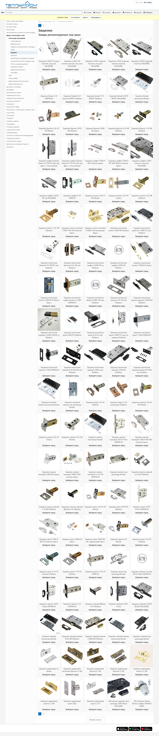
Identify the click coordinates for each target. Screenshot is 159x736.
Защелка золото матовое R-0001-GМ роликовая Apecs (95, 230)
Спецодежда (11, 124)
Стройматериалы (12, 132)
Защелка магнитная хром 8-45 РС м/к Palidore (95, 335)
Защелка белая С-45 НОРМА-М (48, 97)
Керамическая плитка (13, 95)
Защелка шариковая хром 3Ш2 (72, 702)
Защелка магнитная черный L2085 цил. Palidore (95, 370)
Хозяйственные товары (14, 141)
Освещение (10, 104)
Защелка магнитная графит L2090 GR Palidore (118, 265)
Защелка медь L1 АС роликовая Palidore (118, 403)
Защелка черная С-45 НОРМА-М (72, 605)
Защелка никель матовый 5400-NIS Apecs (48, 473)
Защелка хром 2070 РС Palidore (118, 508)
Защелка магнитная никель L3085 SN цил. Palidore (95, 300)
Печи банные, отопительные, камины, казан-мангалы (22, 110)
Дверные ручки (15, 44)
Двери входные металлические (19, 81)
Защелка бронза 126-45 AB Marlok (49, 129)
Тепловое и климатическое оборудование (20, 135)
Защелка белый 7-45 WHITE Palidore (95, 97)
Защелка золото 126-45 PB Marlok (95, 196)
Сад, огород (10, 112)
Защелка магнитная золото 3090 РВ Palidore (118, 229)
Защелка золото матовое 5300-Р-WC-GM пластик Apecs (72, 230)
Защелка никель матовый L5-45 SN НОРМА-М (95, 474)
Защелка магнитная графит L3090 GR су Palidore (95, 265)
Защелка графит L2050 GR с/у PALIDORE (49, 196)
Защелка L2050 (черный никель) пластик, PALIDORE (118, 63)
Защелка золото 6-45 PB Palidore (142, 196)
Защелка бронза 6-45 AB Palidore (118, 129)
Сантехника (10, 115)
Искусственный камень (14, 92)
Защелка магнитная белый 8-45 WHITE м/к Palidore (48, 265)
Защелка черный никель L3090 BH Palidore (95, 637)
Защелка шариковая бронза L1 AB (95, 669)
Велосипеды (10, 29)
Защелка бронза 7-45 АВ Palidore (141, 129)
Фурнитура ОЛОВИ (17, 67)
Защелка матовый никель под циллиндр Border (72, 405)
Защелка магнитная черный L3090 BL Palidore (118, 370)
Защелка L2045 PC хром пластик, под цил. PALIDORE (49, 63)
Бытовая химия (11, 27)
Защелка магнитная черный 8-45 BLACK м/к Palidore (72, 370)
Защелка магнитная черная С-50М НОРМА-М (49, 368)
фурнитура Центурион (18, 70)
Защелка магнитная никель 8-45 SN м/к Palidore (118, 300)
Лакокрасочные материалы (15, 98)
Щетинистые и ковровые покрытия (18, 144)
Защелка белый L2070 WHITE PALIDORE (118, 97)
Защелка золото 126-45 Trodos (119, 196)
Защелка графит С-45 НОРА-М (72, 196)
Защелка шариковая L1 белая (49, 669)
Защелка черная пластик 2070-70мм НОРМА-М (141, 572)
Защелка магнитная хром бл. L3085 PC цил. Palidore (141, 230)
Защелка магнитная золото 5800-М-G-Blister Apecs (49, 300)
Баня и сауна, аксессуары (15, 21)
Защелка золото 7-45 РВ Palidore (49, 229)
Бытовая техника (12, 24)
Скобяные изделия (13, 121)
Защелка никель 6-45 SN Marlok (72, 438)
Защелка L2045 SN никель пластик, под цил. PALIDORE (72, 63)
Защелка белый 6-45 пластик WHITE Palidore (72, 97)
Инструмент (10, 90)
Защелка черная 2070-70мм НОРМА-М (48, 605)
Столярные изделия (13, 127)
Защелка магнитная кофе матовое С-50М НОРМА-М (72, 300)
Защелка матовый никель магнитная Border (48, 403)
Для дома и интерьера (14, 87)
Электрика (10, 147)
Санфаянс (10, 118)
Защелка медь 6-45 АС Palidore (95, 403)
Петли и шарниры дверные (19, 64)
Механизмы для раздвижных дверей (22, 58)
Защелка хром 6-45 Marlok (118, 540)
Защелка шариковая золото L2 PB (49, 702)
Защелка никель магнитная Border (95, 438)
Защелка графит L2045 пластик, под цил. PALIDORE (141, 163)
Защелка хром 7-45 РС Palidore (72, 572)
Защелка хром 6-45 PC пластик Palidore (48, 572)
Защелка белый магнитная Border (141, 97)
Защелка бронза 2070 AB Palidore (72, 129)
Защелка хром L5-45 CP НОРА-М (95, 572)
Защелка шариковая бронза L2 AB (118, 669)
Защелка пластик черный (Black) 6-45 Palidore (72, 508)
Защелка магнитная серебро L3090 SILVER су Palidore (48, 335)
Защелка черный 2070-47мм (118, 605)
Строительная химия (13, 130)
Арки (10, 75)
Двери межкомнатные (16, 84)
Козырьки (14, 55)
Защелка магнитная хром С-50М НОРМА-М (141, 333)
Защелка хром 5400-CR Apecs (72, 540)
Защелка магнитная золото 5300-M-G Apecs (142, 264)
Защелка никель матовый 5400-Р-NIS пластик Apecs (72, 474)
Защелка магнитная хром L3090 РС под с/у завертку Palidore (118, 335)
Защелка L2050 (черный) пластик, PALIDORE (141, 62)
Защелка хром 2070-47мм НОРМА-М (142, 508)
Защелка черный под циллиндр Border (142, 637)
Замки (13, 50)
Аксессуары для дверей (17, 38)
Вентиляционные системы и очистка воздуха (21, 32)
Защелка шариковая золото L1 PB (141, 669)
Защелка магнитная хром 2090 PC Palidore (72, 333)
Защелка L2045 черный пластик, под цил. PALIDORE (95, 63)
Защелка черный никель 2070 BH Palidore (72, 637)
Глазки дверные (16, 41)
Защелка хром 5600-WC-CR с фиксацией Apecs (95, 540)
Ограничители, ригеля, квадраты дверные (24, 61)
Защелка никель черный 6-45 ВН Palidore (142, 473)
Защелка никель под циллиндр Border (118, 473)
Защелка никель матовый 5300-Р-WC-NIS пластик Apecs (142, 439)
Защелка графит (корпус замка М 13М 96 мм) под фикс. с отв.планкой (48, 163)
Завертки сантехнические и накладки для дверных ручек (24, 47)
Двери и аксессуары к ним (16, 35)
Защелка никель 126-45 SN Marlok (142, 403)
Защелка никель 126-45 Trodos (49, 438)
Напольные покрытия (13, 101)
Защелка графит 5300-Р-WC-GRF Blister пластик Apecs (118, 163)
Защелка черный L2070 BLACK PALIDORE (142, 605)
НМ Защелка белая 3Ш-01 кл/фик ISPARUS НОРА (142, 703)
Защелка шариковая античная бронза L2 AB (72, 669)
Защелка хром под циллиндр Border (119, 572)
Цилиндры (14, 72)
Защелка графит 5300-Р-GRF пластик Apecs (95, 162)
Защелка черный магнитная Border (49, 637)
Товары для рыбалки (13, 138)
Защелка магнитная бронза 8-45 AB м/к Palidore (72, 265)
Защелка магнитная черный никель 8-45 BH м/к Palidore (142, 370)
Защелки (14, 52)
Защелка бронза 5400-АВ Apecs (95, 129)
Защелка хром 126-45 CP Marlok (95, 508)
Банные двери (13, 78)
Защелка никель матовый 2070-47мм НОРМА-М (118, 439)
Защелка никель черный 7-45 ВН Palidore (49, 508)
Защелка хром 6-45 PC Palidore (141, 540)
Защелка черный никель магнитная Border (118, 637)
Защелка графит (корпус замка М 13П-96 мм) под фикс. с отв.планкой (72, 163)
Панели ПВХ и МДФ (13, 107)
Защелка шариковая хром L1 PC (95, 702)
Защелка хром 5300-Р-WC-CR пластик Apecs (49, 540)
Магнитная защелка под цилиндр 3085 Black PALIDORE (118, 703)
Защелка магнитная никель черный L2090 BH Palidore (141, 300)
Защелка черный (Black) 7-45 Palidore (95, 605)
